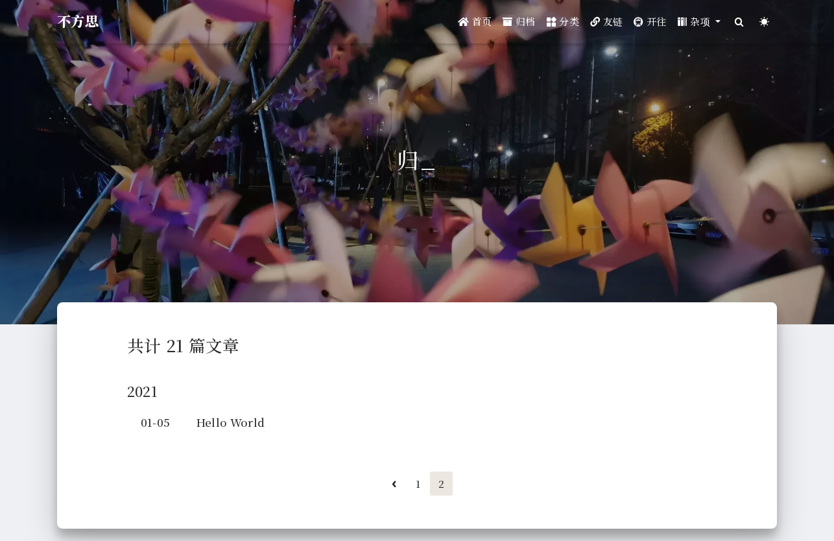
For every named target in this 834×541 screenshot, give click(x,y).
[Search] (739, 21)
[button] (699, 21)
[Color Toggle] (764, 21)
